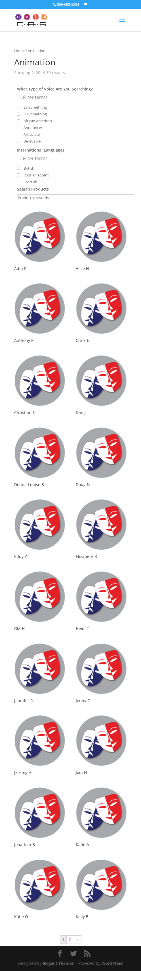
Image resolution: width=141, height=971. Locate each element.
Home (19, 50)
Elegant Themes (58, 963)
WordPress (112, 963)
